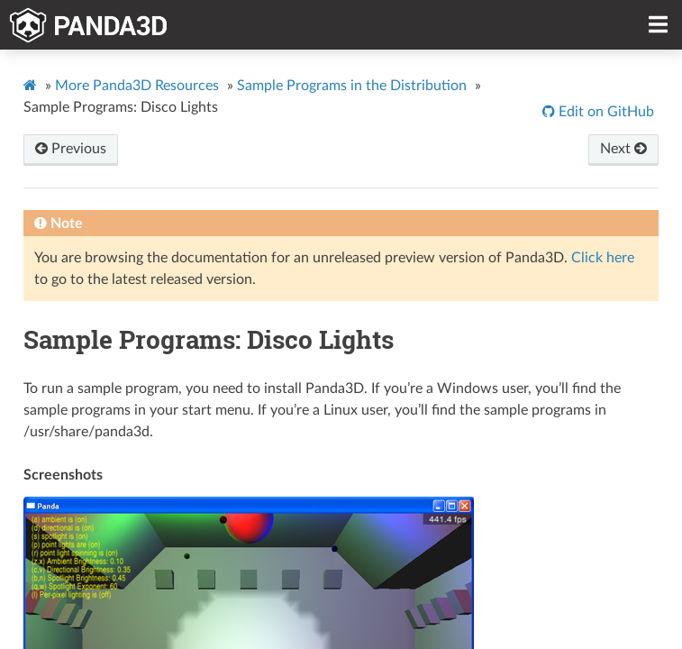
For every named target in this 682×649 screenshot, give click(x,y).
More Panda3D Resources (137, 85)
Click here (602, 258)
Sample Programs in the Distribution (352, 85)
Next (623, 149)
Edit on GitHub (604, 112)
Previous (70, 149)
